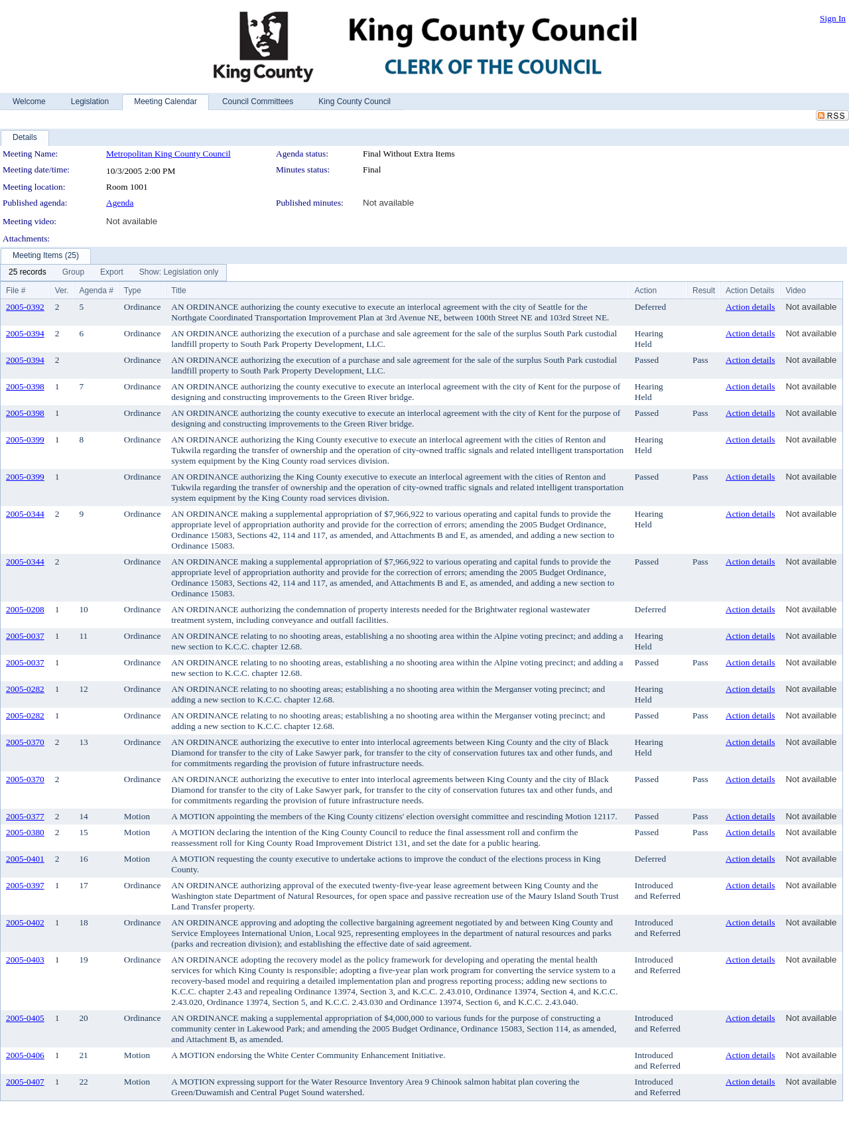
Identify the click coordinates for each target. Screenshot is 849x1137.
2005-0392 (25, 307)
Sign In (833, 18)
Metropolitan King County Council (168, 154)
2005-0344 (25, 514)
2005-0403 (25, 960)
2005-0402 (25, 922)
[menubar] (113, 272)
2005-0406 (25, 1055)
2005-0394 (25, 333)
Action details (750, 307)
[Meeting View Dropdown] (178, 273)
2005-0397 (25, 885)
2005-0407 (25, 1082)
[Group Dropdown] (73, 273)
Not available (388, 203)
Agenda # (96, 290)
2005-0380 (25, 832)
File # (15, 290)
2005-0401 (25, 859)
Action (646, 290)
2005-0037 (25, 636)
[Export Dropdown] (111, 273)
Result (703, 290)
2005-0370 (25, 742)
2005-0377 (25, 816)
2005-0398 (25, 386)
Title (178, 290)
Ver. (62, 290)
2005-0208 (25, 609)
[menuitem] (27, 273)
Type (132, 290)
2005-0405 (25, 1018)
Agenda (119, 203)
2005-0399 (25, 439)
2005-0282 (25, 689)
